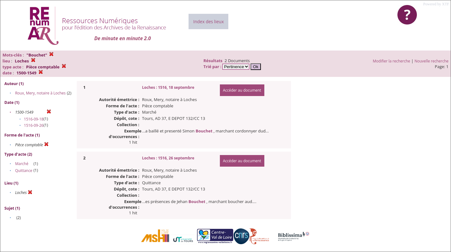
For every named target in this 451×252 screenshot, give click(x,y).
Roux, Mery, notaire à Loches (40, 93)
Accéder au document (242, 90)
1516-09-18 (34, 119)
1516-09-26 (34, 125)
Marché (21, 163)
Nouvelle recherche (432, 61)
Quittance (23, 170)
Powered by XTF (436, 4)
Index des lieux (208, 21)
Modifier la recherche (391, 61)
